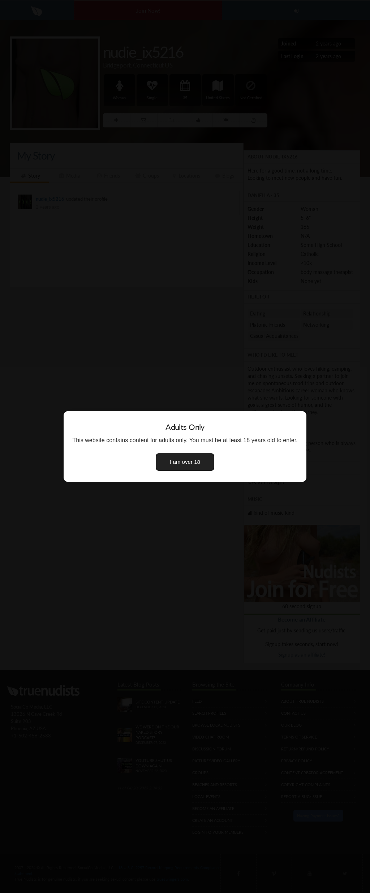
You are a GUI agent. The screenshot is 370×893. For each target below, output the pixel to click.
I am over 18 (185, 462)
